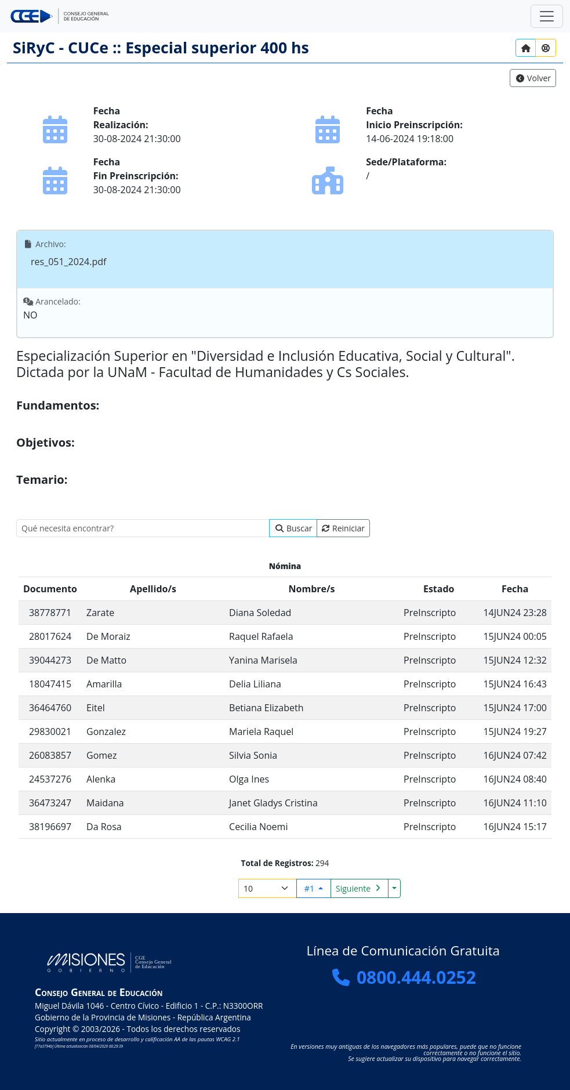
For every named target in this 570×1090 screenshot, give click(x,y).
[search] (143, 528)
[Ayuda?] (545, 48)
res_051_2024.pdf (68, 261)
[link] (533, 78)
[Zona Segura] (547, 16)
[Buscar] (293, 528)
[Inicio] (525, 48)
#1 (310, 888)
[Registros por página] (267, 888)
